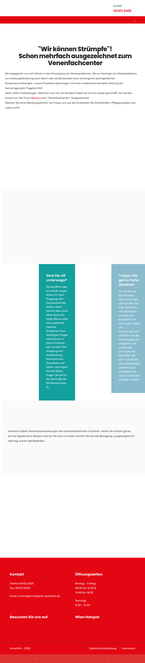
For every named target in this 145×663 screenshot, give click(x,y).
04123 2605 (122, 11)
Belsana (36, 98)
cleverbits (16, 648)
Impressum (128, 648)
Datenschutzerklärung (102, 648)
